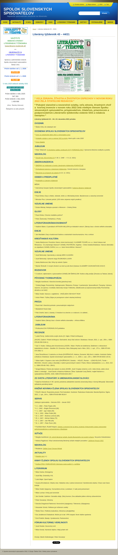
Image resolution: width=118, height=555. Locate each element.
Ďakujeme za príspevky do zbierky (47, 173)
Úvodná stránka (79, 4)
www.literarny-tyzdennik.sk (15, 46)
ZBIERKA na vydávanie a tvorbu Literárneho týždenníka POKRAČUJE (59, 165)
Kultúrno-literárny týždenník (82, 188)
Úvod (34, 29)
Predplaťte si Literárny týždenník (47, 181)
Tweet (54, 542)
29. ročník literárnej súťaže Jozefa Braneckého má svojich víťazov (71, 437)
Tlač (107, 4)
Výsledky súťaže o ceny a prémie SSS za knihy (52, 138)
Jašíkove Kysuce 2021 (96, 441)
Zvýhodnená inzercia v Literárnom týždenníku (51, 169)
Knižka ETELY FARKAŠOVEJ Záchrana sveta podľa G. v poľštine (58, 464)
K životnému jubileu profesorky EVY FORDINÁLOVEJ (65, 150)
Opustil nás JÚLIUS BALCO (45, 158)
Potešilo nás (40, 456)
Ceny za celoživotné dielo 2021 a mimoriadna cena (53, 135)
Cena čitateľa (40, 142)
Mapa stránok (92, 4)
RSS (101, 4)
